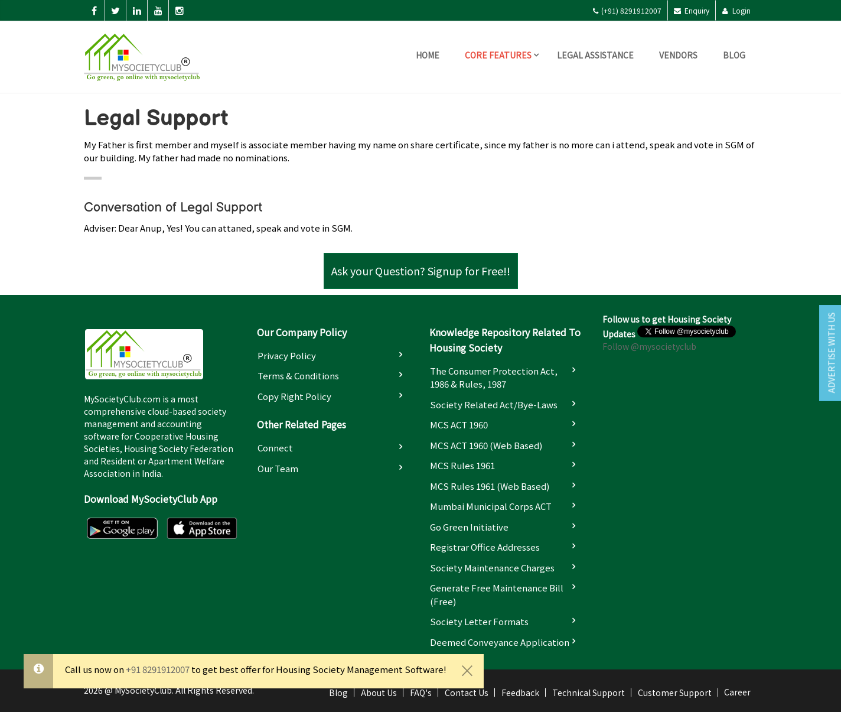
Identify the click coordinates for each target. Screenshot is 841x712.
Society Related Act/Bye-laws (494, 404)
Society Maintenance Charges (492, 567)
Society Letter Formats (479, 621)
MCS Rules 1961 (462, 465)
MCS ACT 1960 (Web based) (486, 445)
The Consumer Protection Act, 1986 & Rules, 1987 (494, 378)
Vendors (678, 55)
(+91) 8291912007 (626, 10)
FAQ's (421, 692)
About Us (379, 692)
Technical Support (588, 692)
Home (427, 55)
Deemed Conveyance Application (499, 642)
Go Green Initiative (469, 527)
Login (736, 10)
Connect (275, 447)
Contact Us (466, 692)
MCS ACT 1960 (459, 424)
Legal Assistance (595, 55)
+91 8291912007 (158, 669)
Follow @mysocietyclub (649, 346)
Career (737, 692)
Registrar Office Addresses (485, 547)
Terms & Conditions (298, 375)
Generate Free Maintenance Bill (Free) (496, 594)
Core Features (498, 55)
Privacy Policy (286, 355)
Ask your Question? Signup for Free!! (420, 270)
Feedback (520, 692)
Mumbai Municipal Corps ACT (491, 506)
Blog (734, 55)
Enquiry (691, 10)
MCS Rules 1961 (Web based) (489, 486)
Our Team (277, 468)
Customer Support (675, 692)
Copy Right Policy (294, 396)
